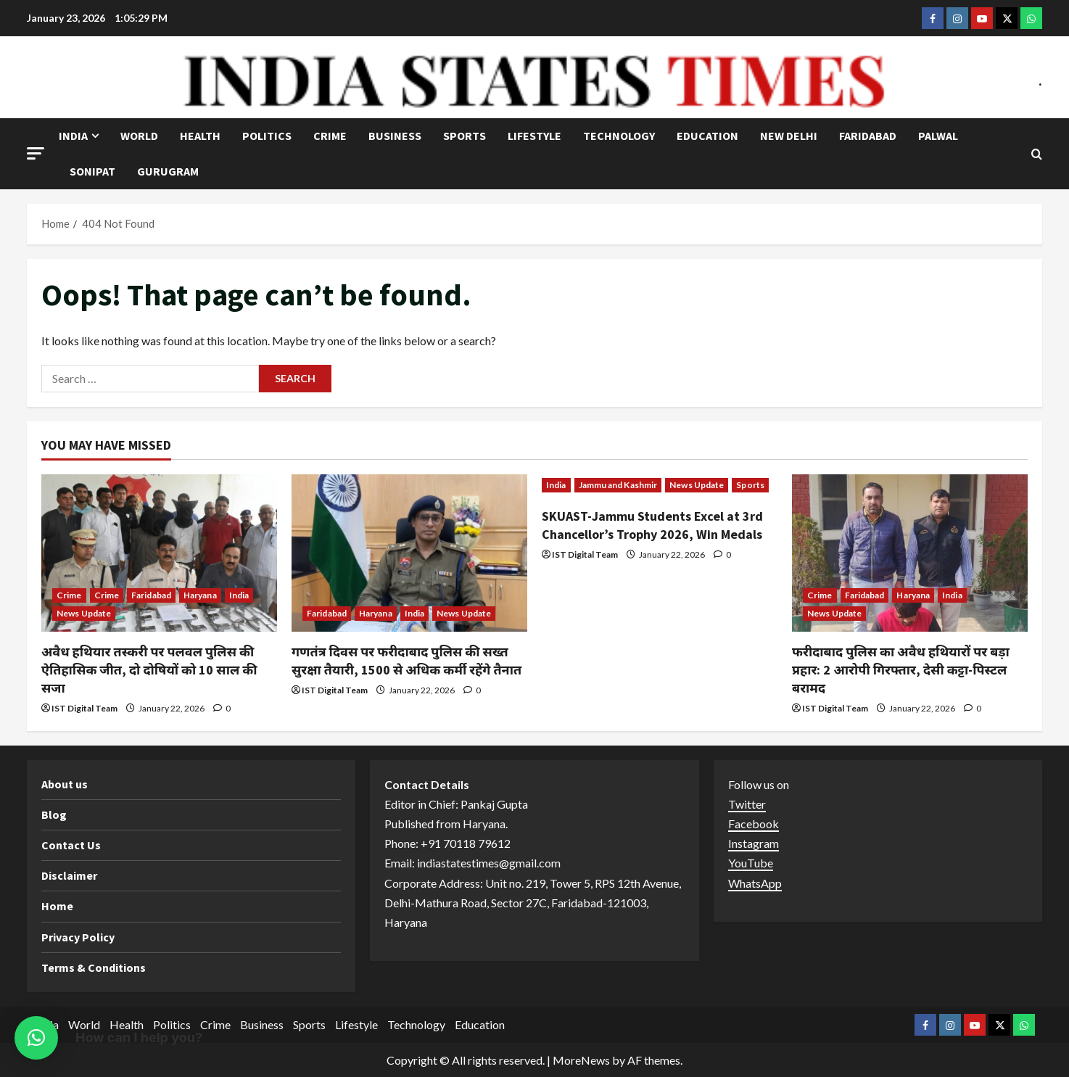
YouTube (750, 863)
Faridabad (867, 135)
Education (707, 135)
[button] (35, 153)
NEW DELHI (788, 135)
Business (394, 135)
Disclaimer (69, 875)
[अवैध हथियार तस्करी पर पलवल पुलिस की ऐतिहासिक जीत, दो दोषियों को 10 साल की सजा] (159, 553)
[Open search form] (1036, 154)
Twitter (747, 804)
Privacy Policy (78, 937)
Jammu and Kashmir (618, 484)
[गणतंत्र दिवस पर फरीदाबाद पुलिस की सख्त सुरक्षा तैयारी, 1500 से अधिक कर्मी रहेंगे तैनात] (409, 553)
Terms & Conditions (93, 967)
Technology (619, 135)
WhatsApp (755, 883)
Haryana (200, 595)
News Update (84, 613)
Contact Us (71, 845)
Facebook (753, 823)
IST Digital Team (84, 708)
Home (57, 906)
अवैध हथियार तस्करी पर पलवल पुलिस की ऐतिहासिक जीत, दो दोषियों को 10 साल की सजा (149, 669)
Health (200, 135)
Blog (54, 814)
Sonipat (92, 171)
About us (64, 784)
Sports (464, 135)
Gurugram (168, 171)
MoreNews (581, 1060)
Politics (267, 135)
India (73, 135)
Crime (330, 135)
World (139, 135)
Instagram (753, 843)
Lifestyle (534, 135)
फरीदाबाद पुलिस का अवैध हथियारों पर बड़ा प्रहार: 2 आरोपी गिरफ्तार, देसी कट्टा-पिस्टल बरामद (901, 669)
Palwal (938, 135)
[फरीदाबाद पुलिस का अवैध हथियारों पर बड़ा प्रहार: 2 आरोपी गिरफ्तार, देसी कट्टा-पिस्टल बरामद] (910, 553)
